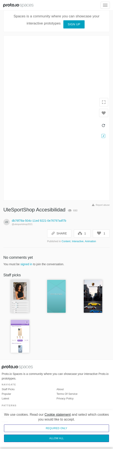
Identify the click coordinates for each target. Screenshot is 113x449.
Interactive (78, 241)
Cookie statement (57, 414)
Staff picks (8, 389)
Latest (5, 398)
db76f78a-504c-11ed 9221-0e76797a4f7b (39, 220)
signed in (26, 264)
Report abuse (100, 205)
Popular (6, 393)
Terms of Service (67, 393)
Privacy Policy (65, 398)
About (60, 389)
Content (66, 241)
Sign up (74, 24)
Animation (90, 241)
